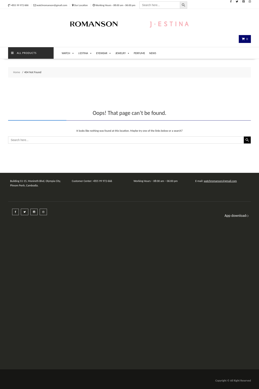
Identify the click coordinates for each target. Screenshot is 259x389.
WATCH (68, 52)
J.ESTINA (85, 52)
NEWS (152, 53)
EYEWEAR (103, 52)
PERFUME (139, 53)
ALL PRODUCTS (23, 53)
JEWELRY (122, 52)
